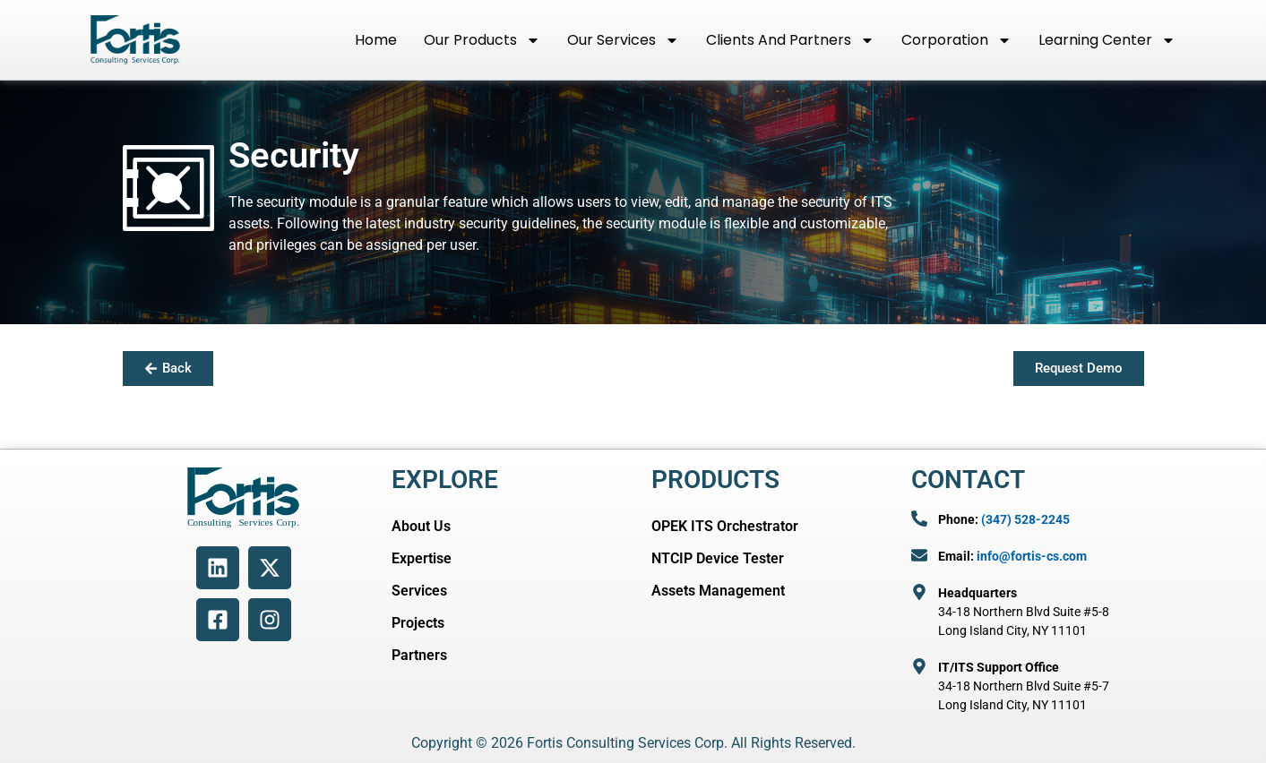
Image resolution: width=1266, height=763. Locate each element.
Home (376, 40)
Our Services (623, 40)
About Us (421, 526)
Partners (419, 655)
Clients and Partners (790, 40)
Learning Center (1107, 40)
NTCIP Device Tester (717, 558)
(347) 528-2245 (1025, 519)
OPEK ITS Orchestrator (724, 526)
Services (419, 590)
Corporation (956, 40)
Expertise (422, 558)
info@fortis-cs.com (1032, 556)
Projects (418, 622)
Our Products (482, 40)
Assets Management (718, 590)
